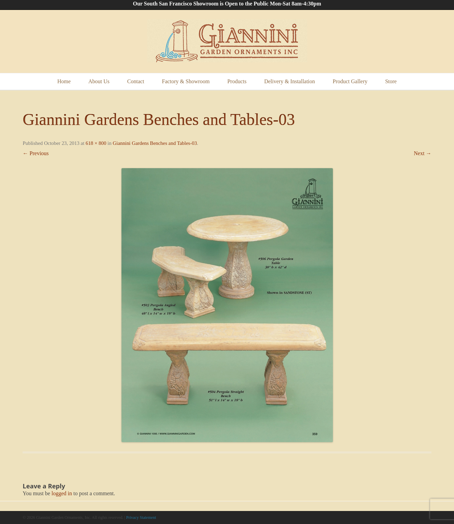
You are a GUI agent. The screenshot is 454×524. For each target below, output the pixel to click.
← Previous (36, 153)
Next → (422, 153)
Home (64, 81)
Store (391, 81)
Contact (135, 81)
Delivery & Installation (289, 81)
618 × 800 (96, 143)
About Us (98, 81)
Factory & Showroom (186, 81)
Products (236, 81)
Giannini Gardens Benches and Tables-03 (155, 143)
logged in (62, 493)
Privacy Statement (141, 517)
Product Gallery (350, 81)
